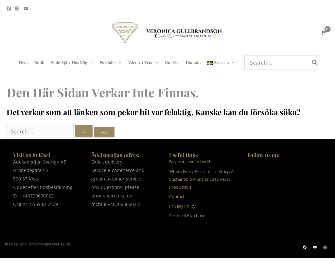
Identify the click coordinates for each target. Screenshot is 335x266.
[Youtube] (26, 8)
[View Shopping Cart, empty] (323, 33)
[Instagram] (17, 8)
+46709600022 (38, 196)
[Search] (314, 62)
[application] (90, 62)
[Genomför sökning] (84, 131)
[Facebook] (9, 8)
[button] (305, 247)
